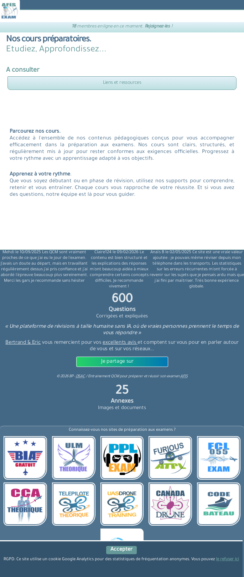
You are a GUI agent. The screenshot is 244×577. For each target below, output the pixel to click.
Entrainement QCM (104, 376)
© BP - (71, 376)
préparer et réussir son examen (157, 376)
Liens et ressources (122, 83)
